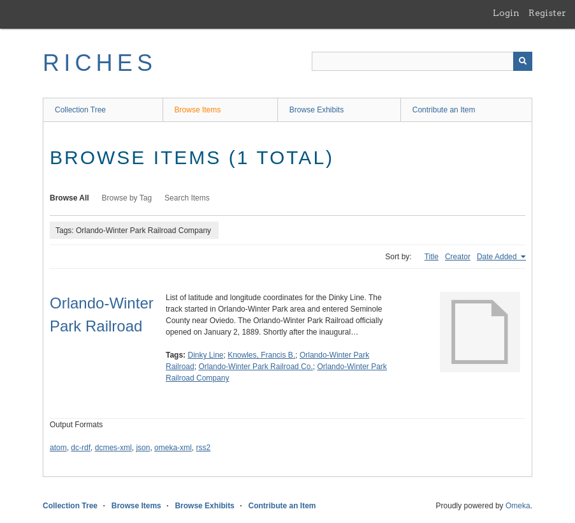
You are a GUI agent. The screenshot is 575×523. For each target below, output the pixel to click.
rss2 (203, 447)
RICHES (100, 63)
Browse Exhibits (316, 109)
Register (547, 13)
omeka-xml (173, 447)
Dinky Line (205, 355)
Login (506, 13)
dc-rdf (81, 447)
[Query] (422, 61)
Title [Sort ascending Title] (432, 256)
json (143, 447)
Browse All (69, 197)
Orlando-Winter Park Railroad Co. (255, 366)
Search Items (187, 197)
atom (58, 447)
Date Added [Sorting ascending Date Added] (498, 256)
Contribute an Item (444, 109)
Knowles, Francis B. (261, 355)
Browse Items (198, 109)
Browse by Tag (127, 197)
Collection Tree (80, 109)
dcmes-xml (113, 447)
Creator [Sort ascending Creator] (457, 256)
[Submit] (522, 61)
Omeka (518, 505)
